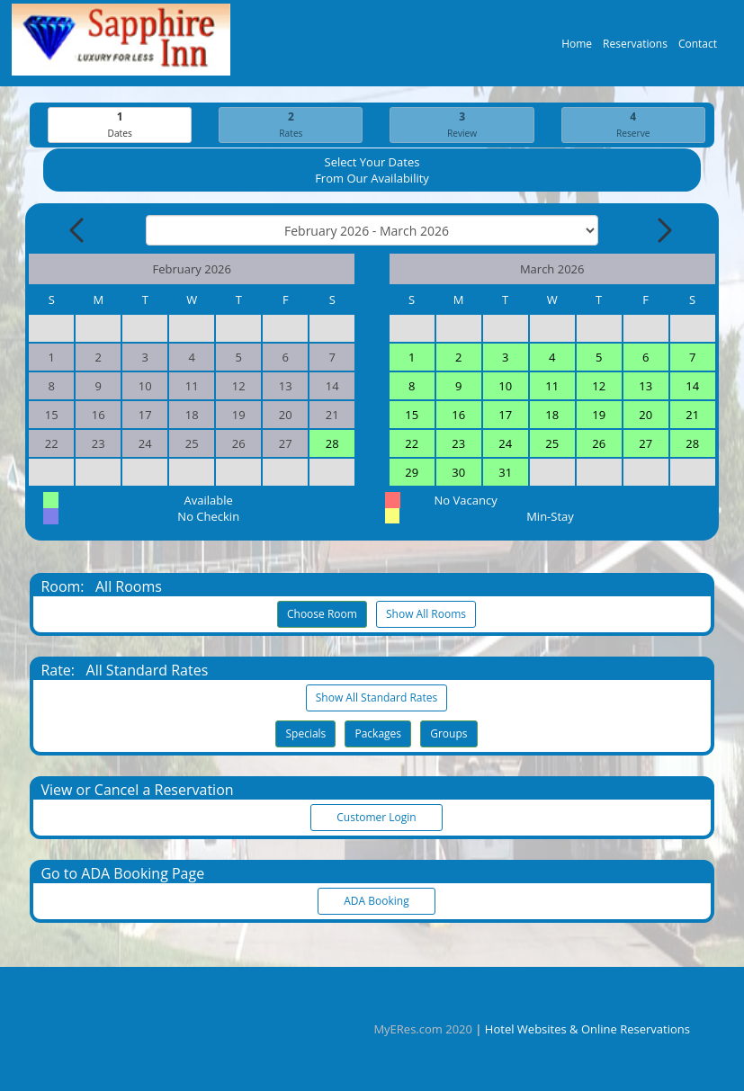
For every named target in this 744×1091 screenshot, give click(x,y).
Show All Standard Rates (376, 698)
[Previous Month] (78, 231)
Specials (305, 734)
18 (552, 415)
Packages (377, 734)
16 (458, 415)
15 (411, 415)
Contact (697, 48)
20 (645, 415)
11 (552, 387)
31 (505, 473)
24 (505, 444)
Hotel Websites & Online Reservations (587, 1029)
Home (576, 48)
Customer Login (377, 818)
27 (645, 444)
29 (411, 473)
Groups (448, 734)
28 (332, 444)
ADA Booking (376, 901)
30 (458, 473)
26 (598, 444)
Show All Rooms (426, 614)
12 (598, 387)
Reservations (635, 48)
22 (411, 444)
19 (598, 415)
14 (692, 387)
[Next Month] (663, 231)
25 (552, 444)
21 (692, 415)
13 (645, 387)
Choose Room (322, 614)
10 (505, 387)
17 (505, 415)
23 (458, 444)
